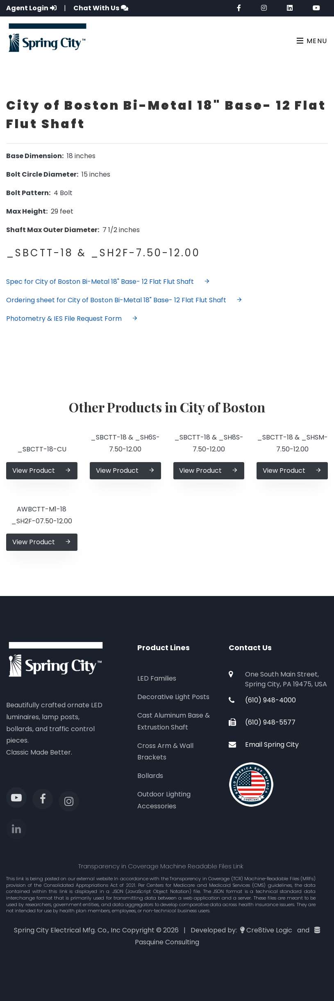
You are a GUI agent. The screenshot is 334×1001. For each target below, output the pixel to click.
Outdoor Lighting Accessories (164, 800)
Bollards (150, 775)
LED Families (156, 678)
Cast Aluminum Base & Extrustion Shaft (173, 721)
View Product (41, 470)
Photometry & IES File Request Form (72, 318)
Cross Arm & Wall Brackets (165, 751)
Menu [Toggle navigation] (312, 41)
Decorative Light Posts (173, 697)
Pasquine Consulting (167, 942)
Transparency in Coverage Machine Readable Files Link (160, 866)
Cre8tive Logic (269, 930)
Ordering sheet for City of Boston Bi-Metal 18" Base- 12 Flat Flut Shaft (124, 300)
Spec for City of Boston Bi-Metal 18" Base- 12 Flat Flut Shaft (108, 281)
